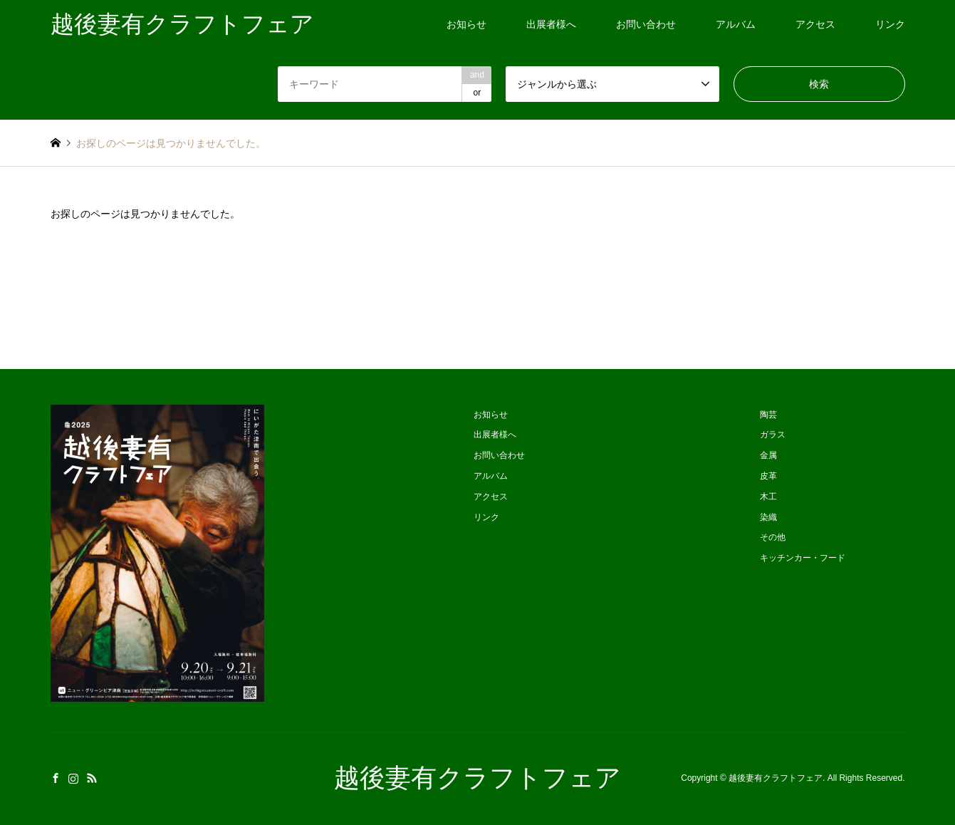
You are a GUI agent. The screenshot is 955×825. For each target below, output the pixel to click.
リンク (890, 24)
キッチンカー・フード (802, 558)
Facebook (56, 778)
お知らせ (466, 24)
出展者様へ (551, 24)
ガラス (773, 435)
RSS (92, 778)
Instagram (73, 778)
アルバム (736, 24)
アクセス (815, 24)
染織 (768, 517)
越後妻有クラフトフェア (477, 778)
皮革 (768, 476)
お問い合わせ (646, 24)
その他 (773, 537)
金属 (768, 455)
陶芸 (768, 415)
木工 (768, 497)
